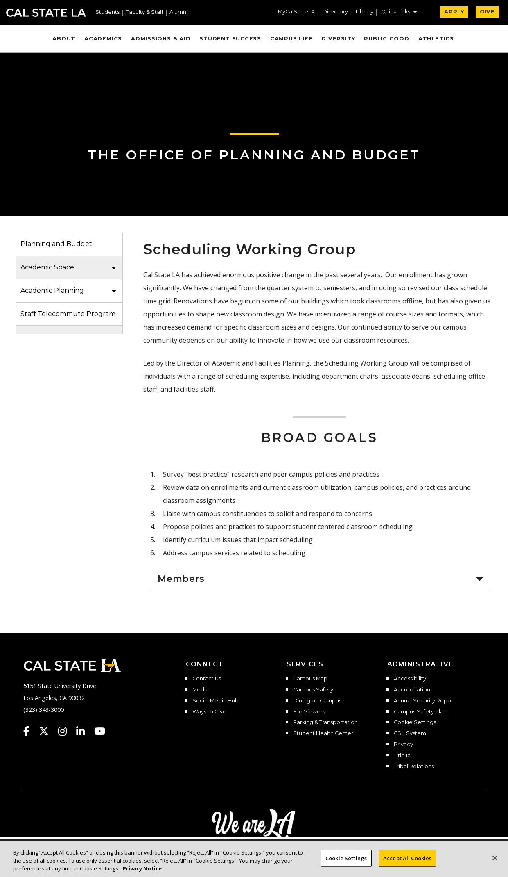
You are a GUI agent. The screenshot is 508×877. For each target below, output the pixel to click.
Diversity (338, 39)
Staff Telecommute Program (67, 314)
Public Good (386, 39)
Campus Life (291, 39)
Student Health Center (323, 733)
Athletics (436, 39)
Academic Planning (52, 290)
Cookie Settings (415, 722)
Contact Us (206, 679)
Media (200, 690)
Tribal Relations (414, 766)
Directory (335, 12)
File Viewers (309, 712)
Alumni (178, 12)
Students (107, 12)
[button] (399, 12)
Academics (103, 39)
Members (181, 578)
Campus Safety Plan (420, 712)
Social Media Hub (215, 701)
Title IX (402, 755)
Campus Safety (313, 690)
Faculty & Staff (144, 12)
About (63, 39)
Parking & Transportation (325, 722)
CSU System (410, 733)
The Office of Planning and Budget (254, 155)
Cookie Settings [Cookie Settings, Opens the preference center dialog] (346, 862)
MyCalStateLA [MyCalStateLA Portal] (296, 12)
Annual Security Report (424, 701)
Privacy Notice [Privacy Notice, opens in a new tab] (142, 872)
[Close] (495, 861)
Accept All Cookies (407, 862)
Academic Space (47, 267)
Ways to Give (209, 712)
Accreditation (412, 690)
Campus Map (310, 679)
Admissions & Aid (160, 39)
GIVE (487, 12)
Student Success (230, 39)
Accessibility (410, 679)
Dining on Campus (317, 701)
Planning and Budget (56, 244)
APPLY (454, 12)
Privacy (403, 744)
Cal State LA (46, 13)
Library (364, 12)
